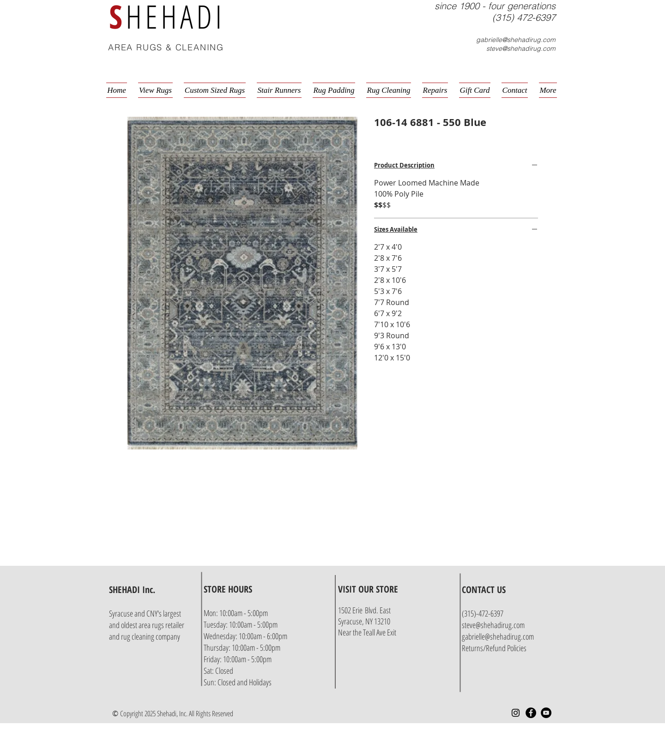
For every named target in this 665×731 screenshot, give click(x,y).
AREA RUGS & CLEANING (166, 47)
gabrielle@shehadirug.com (516, 40)
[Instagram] (515, 712)
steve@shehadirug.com (521, 48)
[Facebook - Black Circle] (531, 712)
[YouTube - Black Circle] (546, 712)
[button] (557, 48)
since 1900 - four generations (495, 6)
